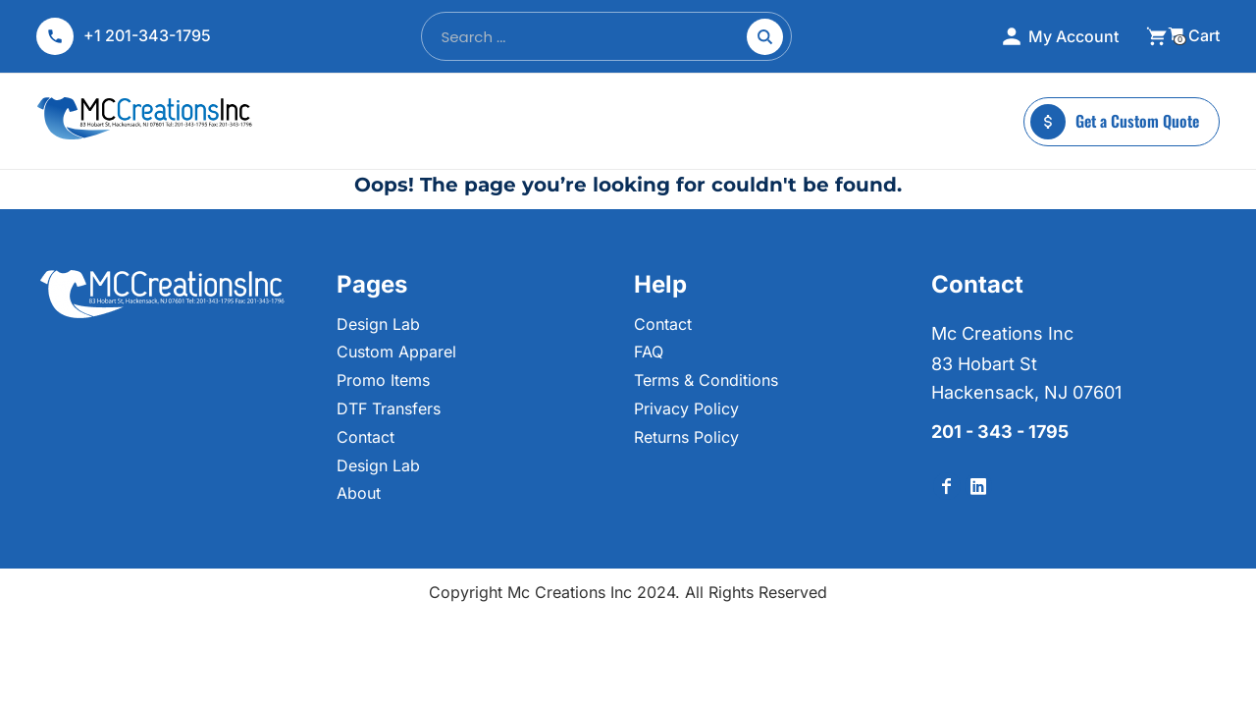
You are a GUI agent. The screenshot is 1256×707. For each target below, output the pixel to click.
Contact (365, 437)
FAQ (648, 351)
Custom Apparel (396, 351)
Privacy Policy (686, 408)
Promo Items (383, 380)
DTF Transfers (389, 408)
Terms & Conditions (706, 380)
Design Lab (378, 324)
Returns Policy (686, 437)
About (359, 493)
